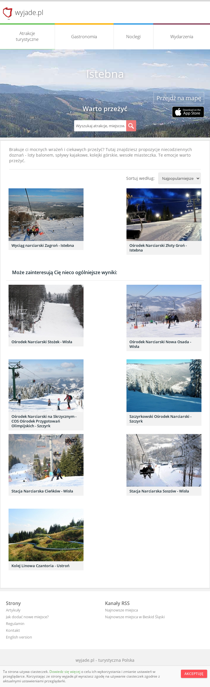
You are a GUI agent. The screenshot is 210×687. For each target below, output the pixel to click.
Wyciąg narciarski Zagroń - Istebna (42, 245)
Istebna (105, 73)
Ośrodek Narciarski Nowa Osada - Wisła (160, 344)
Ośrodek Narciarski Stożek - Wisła (41, 341)
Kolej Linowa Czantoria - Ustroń (40, 565)
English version (19, 637)
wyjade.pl (29, 12)
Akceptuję (194, 673)
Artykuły (13, 610)
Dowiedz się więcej (65, 671)
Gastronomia (84, 36)
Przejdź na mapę (178, 98)
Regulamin (15, 623)
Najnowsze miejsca (121, 610)
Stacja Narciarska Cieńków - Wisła (42, 491)
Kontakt (13, 630)
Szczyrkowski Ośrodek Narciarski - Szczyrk (160, 418)
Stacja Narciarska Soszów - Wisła (159, 491)
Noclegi (133, 36)
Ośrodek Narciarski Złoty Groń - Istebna (158, 247)
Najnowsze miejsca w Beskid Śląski (135, 616)
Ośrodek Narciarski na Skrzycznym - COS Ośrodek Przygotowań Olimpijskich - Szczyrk (43, 421)
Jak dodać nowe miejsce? (27, 616)
